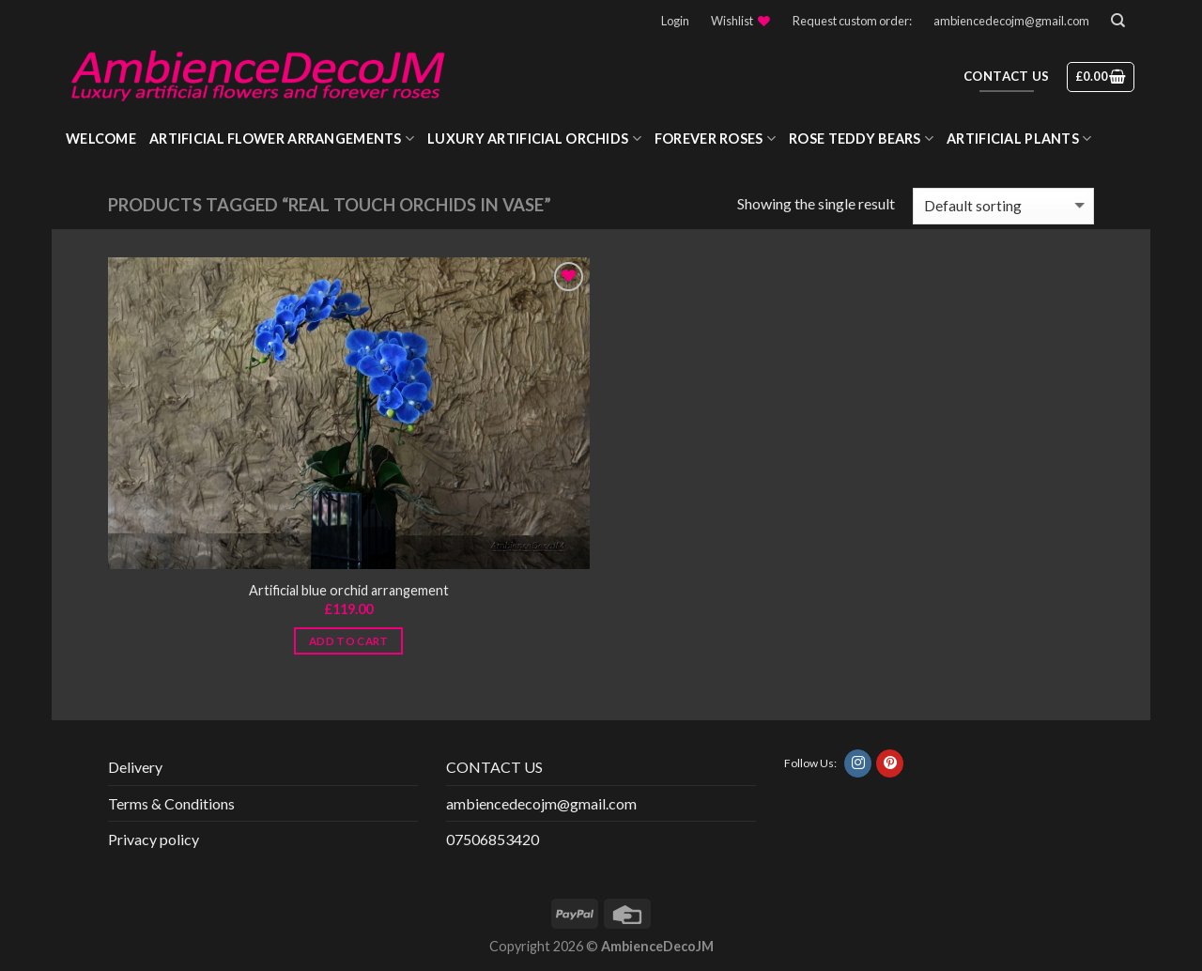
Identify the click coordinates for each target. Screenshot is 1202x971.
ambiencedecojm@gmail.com (1011, 20)
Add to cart (349, 641)
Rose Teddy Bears (861, 138)
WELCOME (101, 138)
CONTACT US (494, 767)
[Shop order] (1003, 206)
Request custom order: (852, 20)
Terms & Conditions (171, 803)
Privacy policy (153, 839)
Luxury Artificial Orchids (534, 138)
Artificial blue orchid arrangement (349, 590)
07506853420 (492, 839)
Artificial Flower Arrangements (281, 138)
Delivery (135, 767)
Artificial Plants (1019, 138)
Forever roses (715, 138)
